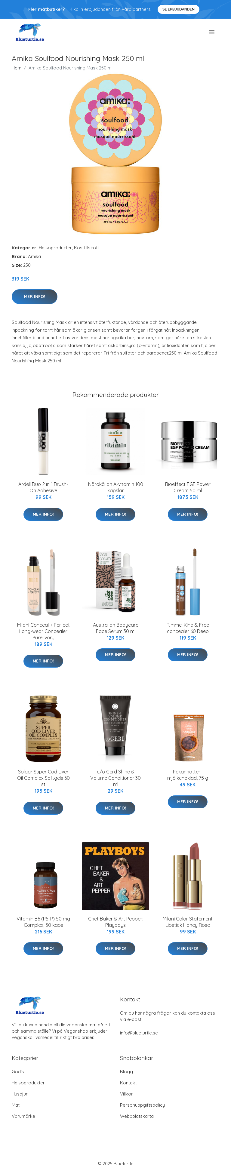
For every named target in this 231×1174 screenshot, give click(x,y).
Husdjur (20, 1094)
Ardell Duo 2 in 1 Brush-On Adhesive (43, 487)
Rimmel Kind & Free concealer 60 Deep (188, 628)
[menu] (212, 32)
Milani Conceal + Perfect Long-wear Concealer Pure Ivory (43, 631)
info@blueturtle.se (139, 1033)
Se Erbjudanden (178, 9)
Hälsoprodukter (55, 247)
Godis (18, 1071)
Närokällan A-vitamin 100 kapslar (115, 487)
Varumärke (23, 1116)
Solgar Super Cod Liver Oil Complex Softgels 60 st (43, 778)
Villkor (126, 1094)
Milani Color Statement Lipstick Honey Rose (188, 922)
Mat (16, 1105)
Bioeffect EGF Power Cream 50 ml (188, 487)
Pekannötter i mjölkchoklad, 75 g (187, 775)
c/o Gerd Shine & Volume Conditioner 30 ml (115, 778)
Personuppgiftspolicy (142, 1105)
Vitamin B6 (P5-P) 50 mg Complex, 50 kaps (43, 922)
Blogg (126, 1071)
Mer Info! (34, 296)
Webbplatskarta (137, 1116)
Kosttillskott (86, 247)
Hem (16, 68)
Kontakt (128, 1083)
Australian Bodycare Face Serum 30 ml (115, 628)
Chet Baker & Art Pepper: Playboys (115, 922)
